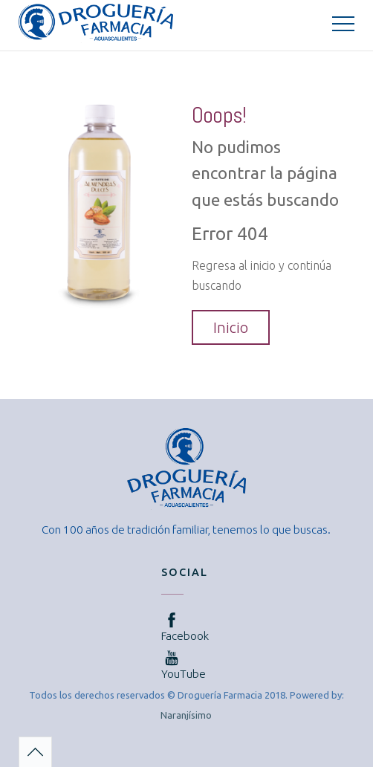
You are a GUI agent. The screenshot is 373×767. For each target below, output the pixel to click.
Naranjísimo (186, 715)
